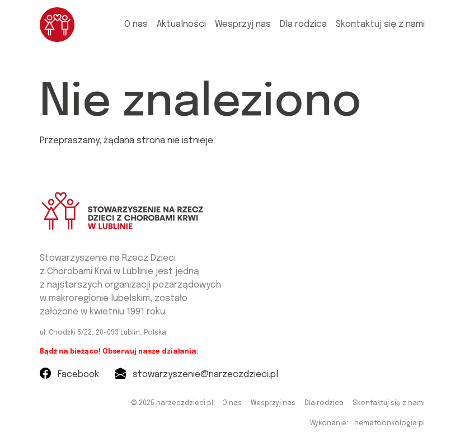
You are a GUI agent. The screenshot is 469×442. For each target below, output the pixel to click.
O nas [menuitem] (136, 24)
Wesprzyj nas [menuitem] (243, 24)
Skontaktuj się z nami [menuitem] (380, 24)
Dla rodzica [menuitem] (303, 24)
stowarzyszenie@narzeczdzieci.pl (196, 374)
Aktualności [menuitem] (181, 24)
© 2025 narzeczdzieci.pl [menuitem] (172, 403)
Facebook (69, 374)
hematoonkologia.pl (389, 423)
